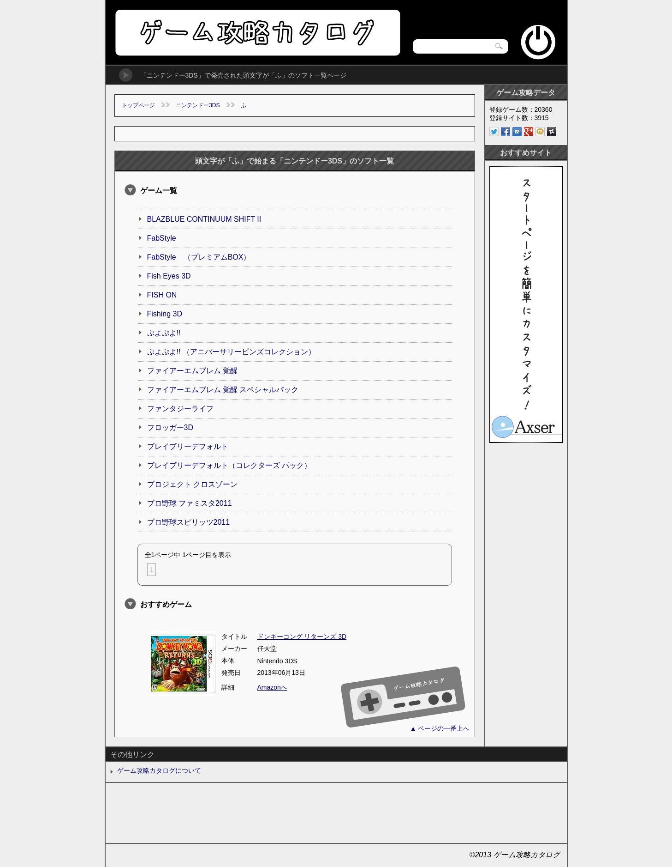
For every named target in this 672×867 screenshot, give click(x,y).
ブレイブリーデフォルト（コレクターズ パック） (229, 465)
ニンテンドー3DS (198, 105)
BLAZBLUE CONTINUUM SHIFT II (204, 219)
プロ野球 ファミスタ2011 (189, 503)
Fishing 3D (164, 314)
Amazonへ (272, 687)
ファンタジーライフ (180, 408)
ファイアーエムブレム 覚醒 (192, 371)
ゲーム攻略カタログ (257, 32)
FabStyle (161, 238)
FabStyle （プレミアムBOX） (199, 257)
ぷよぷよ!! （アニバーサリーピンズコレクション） (231, 352)
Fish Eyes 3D (169, 276)
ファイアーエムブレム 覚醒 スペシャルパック (223, 390)
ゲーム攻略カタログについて (159, 770)
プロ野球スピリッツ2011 (188, 522)
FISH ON (162, 295)
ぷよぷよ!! (164, 333)
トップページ (138, 105)
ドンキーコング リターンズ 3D (302, 636)
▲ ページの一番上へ (440, 728)
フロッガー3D (170, 427)
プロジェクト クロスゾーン (192, 484)
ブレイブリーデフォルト (187, 446)
